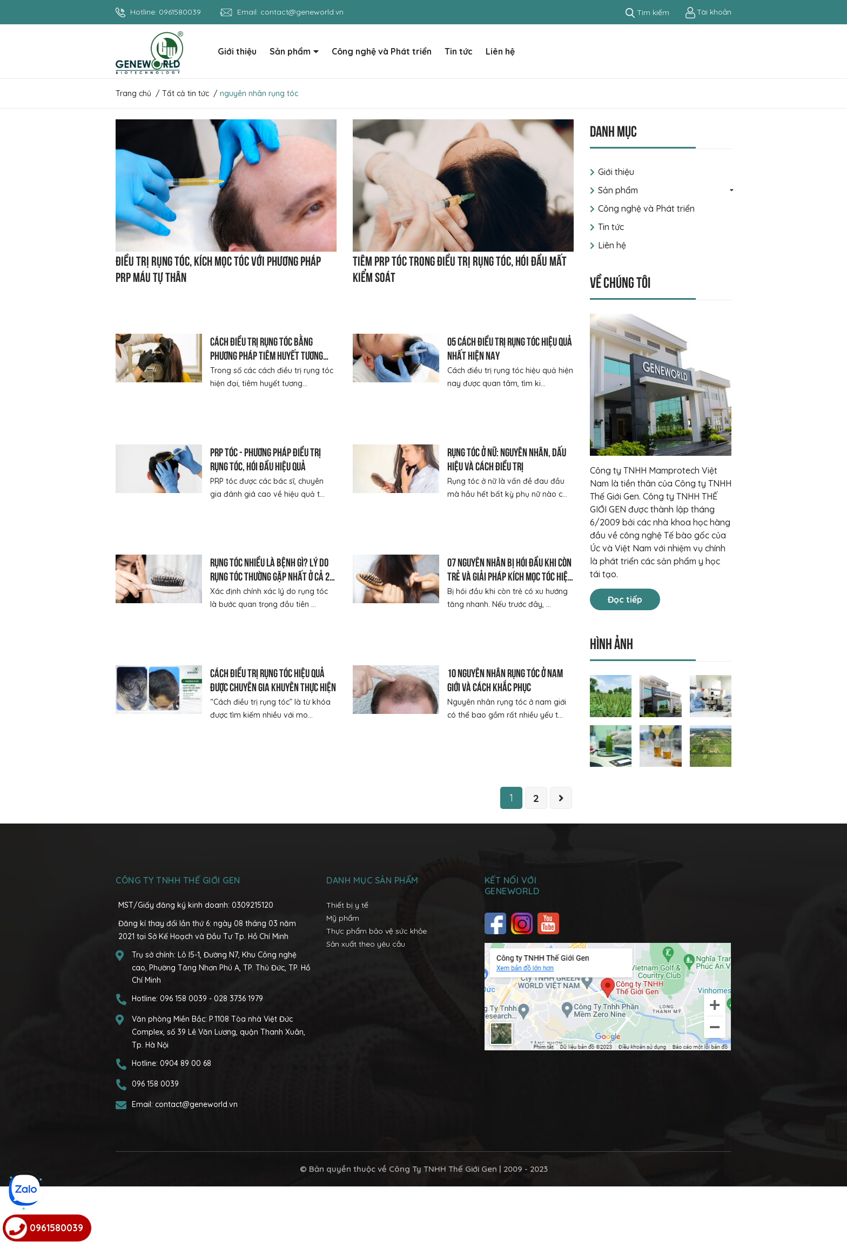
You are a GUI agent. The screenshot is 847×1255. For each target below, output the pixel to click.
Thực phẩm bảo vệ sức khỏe (376, 999)
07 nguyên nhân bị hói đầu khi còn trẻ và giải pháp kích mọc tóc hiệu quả (509, 598)
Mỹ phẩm (342, 986)
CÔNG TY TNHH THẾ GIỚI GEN (178, 949)
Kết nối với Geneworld (512, 955)
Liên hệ (612, 245)
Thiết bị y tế (347, 974)
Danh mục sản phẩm (372, 949)
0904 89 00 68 (185, 1132)
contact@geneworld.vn (302, 12)
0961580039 (180, 12)
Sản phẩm (618, 190)
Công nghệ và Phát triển (646, 208)
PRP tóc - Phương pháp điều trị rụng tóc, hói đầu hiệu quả (265, 458)
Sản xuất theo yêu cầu (365, 1012)
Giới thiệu (616, 171)
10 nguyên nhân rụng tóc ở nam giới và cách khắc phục (505, 725)
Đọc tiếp (625, 599)
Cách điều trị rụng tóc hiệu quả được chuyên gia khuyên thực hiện (273, 725)
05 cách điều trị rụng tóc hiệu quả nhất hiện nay (509, 347)
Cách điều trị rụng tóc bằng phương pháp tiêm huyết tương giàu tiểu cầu (266, 354)
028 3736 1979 (238, 1067)
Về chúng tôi (620, 281)
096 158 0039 (184, 1067)
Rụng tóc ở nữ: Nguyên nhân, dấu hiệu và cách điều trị (506, 458)
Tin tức (611, 226)
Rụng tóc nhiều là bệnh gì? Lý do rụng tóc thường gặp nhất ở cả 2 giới (270, 598)
